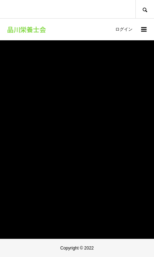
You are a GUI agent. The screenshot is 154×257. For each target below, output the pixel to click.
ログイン (124, 29)
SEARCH (144, 9)
